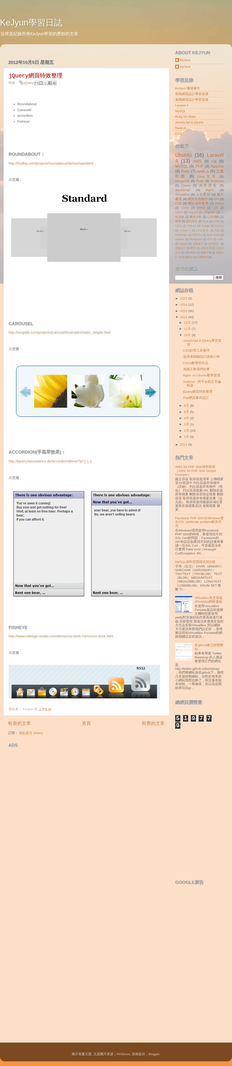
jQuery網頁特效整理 (198, 391)
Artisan (219, 203)
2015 (184, 298)
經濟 (178, 221)
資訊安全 (191, 221)
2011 (184, 444)
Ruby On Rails (185, 116)
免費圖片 (197, 243)
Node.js (180, 128)
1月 (187, 437)
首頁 (86, 723)
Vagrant (193, 212)
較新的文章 (19, 723)
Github (201, 207)
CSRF (216, 221)
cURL (220, 239)
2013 (184, 311)
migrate (183, 243)
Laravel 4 (181, 105)
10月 (188, 335)
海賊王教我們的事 (196, 369)
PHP (199, 166)
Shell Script (213, 234)
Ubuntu (183, 155)
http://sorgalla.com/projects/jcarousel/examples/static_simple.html (60, 332)
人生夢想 (203, 194)
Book (206, 221)
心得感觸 (213, 216)
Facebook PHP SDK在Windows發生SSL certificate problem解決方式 (199, 521)
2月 (187, 430)
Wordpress (196, 239)
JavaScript (182, 190)
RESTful (197, 234)
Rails (185, 171)
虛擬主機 (206, 252)
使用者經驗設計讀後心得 (201, 356)
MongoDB (182, 181)
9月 (187, 405)
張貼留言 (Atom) (31, 733)
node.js (203, 171)
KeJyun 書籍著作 (187, 88)
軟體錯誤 (187, 257)
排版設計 (180, 248)
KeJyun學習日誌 (31, 22)
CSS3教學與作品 (195, 363)
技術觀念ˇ (214, 243)
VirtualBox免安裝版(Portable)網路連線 (208, 599)
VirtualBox (182, 194)
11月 (188, 329)
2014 (184, 304)
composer (209, 212)
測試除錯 (190, 252)
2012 (184, 317)
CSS (178, 133)
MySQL (180, 111)
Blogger (153, 1054)
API (216, 199)
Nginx (210, 190)
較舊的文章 (153, 723)
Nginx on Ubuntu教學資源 (201, 375)
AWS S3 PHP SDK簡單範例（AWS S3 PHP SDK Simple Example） (195, 470)
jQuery (29, 83)
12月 (188, 322)
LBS (215, 207)
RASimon (123, 1054)
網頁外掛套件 (198, 199)
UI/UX (179, 212)
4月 (187, 418)
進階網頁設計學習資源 (191, 99)
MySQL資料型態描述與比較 (195, 562)
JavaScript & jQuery (189, 122)
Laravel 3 (185, 230)
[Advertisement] (54, 804)
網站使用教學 (198, 203)
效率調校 (208, 185)
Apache (217, 166)
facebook (217, 181)
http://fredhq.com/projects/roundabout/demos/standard (51, 163)
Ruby (200, 181)
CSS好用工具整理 (196, 350)
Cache (185, 207)
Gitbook (191, 225)
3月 (187, 424)
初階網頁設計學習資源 (191, 94)
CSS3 (178, 225)
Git (214, 161)
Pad (217, 230)
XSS (209, 239)
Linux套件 (202, 230)
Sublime (179, 239)
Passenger (181, 234)
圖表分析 (196, 216)
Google (205, 225)
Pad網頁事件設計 (196, 398)
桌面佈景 (206, 248)
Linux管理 (207, 176)
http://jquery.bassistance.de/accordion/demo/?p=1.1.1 (50, 461)
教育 (193, 248)
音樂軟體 (202, 257)
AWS (197, 161)
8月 (187, 412)
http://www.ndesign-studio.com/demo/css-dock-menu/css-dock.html (61, 636)
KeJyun (185, 60)
